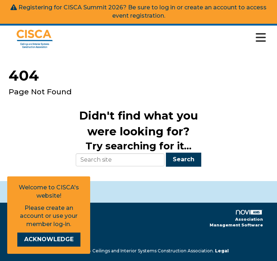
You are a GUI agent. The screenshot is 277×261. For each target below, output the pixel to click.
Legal (222, 250)
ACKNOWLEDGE (49, 239)
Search (183, 159)
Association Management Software (236, 219)
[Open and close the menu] (166, 37)
